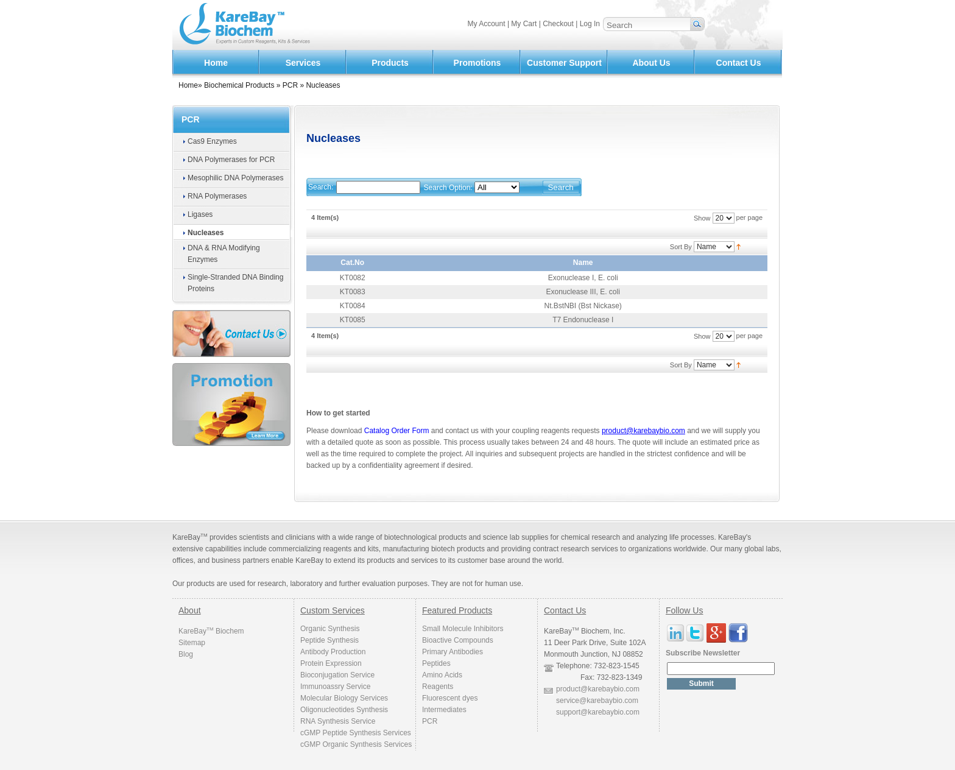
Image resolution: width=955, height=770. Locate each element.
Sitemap (191, 642)
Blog (185, 654)
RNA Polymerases (217, 196)
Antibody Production (332, 652)
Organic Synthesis (329, 628)
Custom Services (332, 610)
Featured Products (457, 610)
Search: (320, 187)
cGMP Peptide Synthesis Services (355, 733)
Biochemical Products (239, 85)
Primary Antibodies (452, 652)
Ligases (200, 214)
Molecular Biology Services (344, 698)
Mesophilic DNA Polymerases (235, 178)
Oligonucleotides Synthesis (344, 709)
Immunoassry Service (335, 686)
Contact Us (738, 63)
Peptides (436, 663)
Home (216, 63)
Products (390, 63)
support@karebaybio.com (598, 712)
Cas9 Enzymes (212, 141)
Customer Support (564, 63)
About (189, 610)
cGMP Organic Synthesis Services (356, 744)
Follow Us (684, 610)
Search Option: (448, 187)
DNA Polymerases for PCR (231, 159)
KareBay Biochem (211, 631)
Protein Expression (331, 663)
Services (303, 63)
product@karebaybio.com (598, 689)
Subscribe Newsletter (703, 653)
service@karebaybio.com (597, 700)
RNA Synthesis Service (337, 721)
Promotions (477, 63)
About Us (651, 63)
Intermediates (444, 709)
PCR (290, 85)
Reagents (437, 686)
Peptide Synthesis (329, 640)
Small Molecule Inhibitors (462, 628)
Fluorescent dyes (449, 698)
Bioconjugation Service (337, 675)
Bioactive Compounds (457, 640)
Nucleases (206, 232)
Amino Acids (442, 675)
